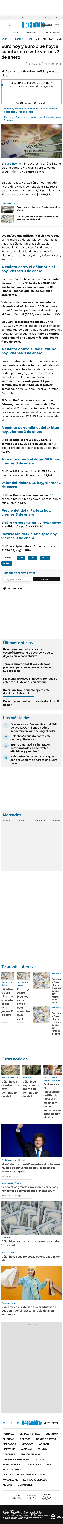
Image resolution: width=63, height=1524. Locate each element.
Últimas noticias (29, 1434)
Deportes (9, 1454)
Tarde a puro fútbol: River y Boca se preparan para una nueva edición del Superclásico (27, 667)
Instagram (18, 1423)
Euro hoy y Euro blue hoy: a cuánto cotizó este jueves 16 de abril (7, 1002)
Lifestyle (9, 1449)
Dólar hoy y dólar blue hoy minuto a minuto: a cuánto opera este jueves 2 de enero (31, 110)
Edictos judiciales (35, 1479)
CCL (52, 495)
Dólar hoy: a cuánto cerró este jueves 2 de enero (38, 208)
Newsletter (56, 32)
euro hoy (11, 163)
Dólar (15, 32)
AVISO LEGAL (10, 1479)
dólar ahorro (52, 522)
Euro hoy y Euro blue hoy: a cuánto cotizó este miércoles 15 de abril (23, 1003)
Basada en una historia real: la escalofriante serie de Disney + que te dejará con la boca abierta (28, 652)
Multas (7, 1484)
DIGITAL (15, 1496)
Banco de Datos (46, 1439)
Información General (16, 1459)
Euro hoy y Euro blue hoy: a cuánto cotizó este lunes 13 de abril (56, 1023)
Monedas (7, 820)
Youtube (33, 1423)
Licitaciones (25, 1484)
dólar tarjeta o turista (20, 522)
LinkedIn (25, 1423)
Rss (49, 1464)
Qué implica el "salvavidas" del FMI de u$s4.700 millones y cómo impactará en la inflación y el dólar (33, 727)
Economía (32, 32)
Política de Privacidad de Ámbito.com (26, 1474)
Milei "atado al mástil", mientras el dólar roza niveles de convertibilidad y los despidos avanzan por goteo (30, 1167)
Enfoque (46, 18)
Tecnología (33, 1464)
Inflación (23, 18)
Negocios (27, 1444)
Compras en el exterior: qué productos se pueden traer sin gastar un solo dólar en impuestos (28, 1310)
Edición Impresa (30, 1454)
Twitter (4, 1423)
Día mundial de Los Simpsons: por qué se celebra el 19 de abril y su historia (30, 680)
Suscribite (46, 579)
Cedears (56, 820)
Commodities (39, 820)
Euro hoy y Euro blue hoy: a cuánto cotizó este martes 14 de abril (56, 991)
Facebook (11, 1423)
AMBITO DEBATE (47, 1496)
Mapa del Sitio (12, 1469)
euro (29, 39)
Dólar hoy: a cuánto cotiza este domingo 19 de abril (31, 702)
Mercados (9, 1444)
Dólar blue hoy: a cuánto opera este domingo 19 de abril (26, 691)
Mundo (42, 1449)
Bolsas (22, 820)
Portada (8, 1434)
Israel (35, 18)
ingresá (56, 25)
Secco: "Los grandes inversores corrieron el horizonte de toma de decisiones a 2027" (30, 1189)
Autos (40, 1459)
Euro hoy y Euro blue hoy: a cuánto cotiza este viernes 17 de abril (38, 218)
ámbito (5, 39)
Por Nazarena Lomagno (11, 1195)
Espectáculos (11, 1464)
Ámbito (6, 563)
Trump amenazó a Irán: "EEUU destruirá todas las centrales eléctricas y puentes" (30, 748)
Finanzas (50, 32)
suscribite (47, 25)
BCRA (45, 557)
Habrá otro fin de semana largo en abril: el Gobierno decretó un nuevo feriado (33, 760)
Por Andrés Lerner (9, 1176)
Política (25, 1439)
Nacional (26, 1449)
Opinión (44, 1444)
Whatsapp (41, 1423)
